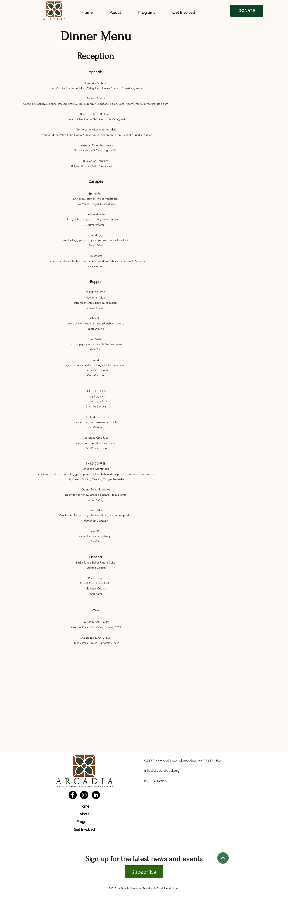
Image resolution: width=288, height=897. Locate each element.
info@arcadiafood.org (161, 770)
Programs (84, 821)
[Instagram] (84, 795)
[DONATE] (246, 11)
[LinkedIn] (96, 795)
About (84, 814)
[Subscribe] (144, 871)
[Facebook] (73, 795)
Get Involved (84, 829)
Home (84, 806)
